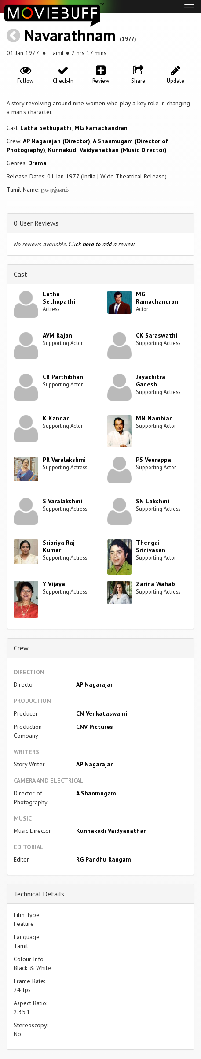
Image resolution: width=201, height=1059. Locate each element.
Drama (37, 163)
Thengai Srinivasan (150, 546)
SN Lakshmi (152, 501)
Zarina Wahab (155, 584)
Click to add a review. (102, 244)
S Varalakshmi (62, 501)
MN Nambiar (154, 418)
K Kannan (56, 418)
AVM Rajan (57, 335)
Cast (20, 274)
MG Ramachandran (101, 128)
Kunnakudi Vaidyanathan (111, 831)
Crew (21, 647)
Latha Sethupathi (46, 128)
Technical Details (39, 893)
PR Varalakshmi (64, 460)
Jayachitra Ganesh (150, 380)
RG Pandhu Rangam (103, 859)
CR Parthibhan (63, 377)
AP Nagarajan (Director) (56, 141)
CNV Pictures (94, 727)
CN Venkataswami (101, 713)
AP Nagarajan (95, 684)
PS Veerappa (153, 460)
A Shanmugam (96, 793)
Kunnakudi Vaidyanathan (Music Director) (107, 150)
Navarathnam (70, 35)
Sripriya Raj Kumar (59, 546)
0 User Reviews (36, 223)
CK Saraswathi (156, 335)
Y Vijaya (54, 584)
